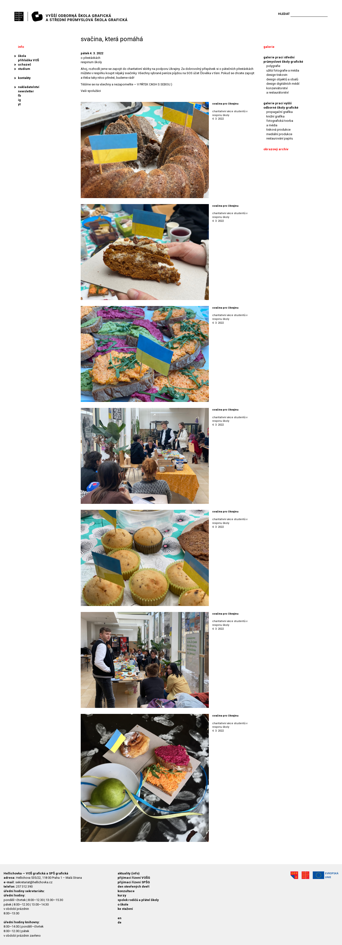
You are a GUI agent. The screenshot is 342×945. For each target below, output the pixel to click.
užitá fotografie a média (282, 70)
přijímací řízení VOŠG (134, 877)
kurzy (122, 895)
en (119, 918)
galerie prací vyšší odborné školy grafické (280, 105)
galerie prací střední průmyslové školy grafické (283, 59)
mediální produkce (279, 134)
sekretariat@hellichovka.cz (33, 882)
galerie (268, 47)
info (21, 47)
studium (24, 69)
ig (19, 100)
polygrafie (273, 66)
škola (22, 56)
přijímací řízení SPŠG (134, 882)
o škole (123, 904)
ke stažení (125, 909)
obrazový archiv (275, 149)
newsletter (26, 91)
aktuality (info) (129, 873)
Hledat (284, 14)
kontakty (24, 78)
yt (19, 104)
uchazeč (24, 64)
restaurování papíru (279, 138)
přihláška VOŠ (28, 60)
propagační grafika (279, 112)
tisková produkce (278, 129)
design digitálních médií (282, 83)
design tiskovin (276, 75)
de (119, 922)
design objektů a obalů (282, 79)
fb (19, 95)
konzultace (126, 891)
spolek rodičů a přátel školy (138, 900)
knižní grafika (275, 116)
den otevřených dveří (133, 886)
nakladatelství (28, 87)
